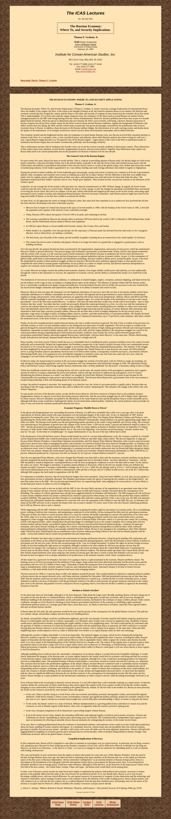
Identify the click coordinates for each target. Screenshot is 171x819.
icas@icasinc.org (88, 69)
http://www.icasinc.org (85, 71)
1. (21, 788)
